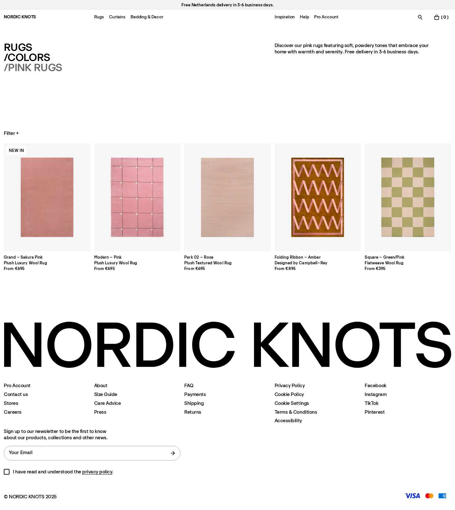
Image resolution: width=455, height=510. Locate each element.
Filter (12, 133)
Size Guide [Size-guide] (105, 394)
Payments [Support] (195, 394)
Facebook (375, 385)
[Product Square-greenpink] (408, 197)
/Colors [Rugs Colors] (27, 57)
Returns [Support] (192, 412)
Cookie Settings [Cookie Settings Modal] (292, 403)
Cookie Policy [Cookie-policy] (289, 394)
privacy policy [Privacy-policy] (97, 472)
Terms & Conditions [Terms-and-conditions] (296, 412)
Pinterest (375, 412)
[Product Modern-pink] (137, 197)
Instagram (375, 394)
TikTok (371, 403)
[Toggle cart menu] (441, 17)
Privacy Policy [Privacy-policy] (290, 385)
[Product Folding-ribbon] (318, 197)
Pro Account (17, 385)
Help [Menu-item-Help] (304, 17)
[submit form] (173, 453)
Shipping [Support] (193, 403)
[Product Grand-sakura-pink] (47, 197)
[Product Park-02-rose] (227, 197)
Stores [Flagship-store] (11, 403)
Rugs (18, 47)
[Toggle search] (420, 17)
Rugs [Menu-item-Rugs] (99, 17)
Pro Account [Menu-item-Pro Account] (326, 17)
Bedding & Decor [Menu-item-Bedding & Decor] (146, 17)
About (100, 385)
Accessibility (288, 420)
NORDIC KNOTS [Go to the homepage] (20, 17)
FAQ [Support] (188, 385)
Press (100, 412)
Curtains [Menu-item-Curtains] (117, 17)
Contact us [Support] (16, 394)
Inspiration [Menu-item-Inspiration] (285, 17)
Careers (12, 412)
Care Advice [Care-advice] (107, 403)
